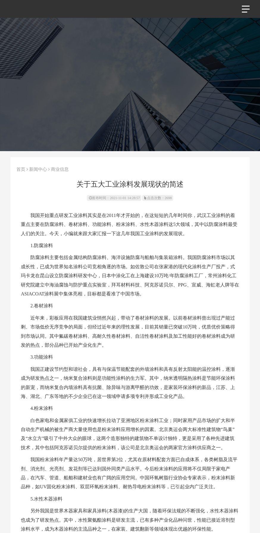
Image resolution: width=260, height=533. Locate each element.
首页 (20, 169)
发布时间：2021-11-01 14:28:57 (114, 198)
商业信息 (60, 169)
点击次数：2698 (158, 198)
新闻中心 (38, 169)
